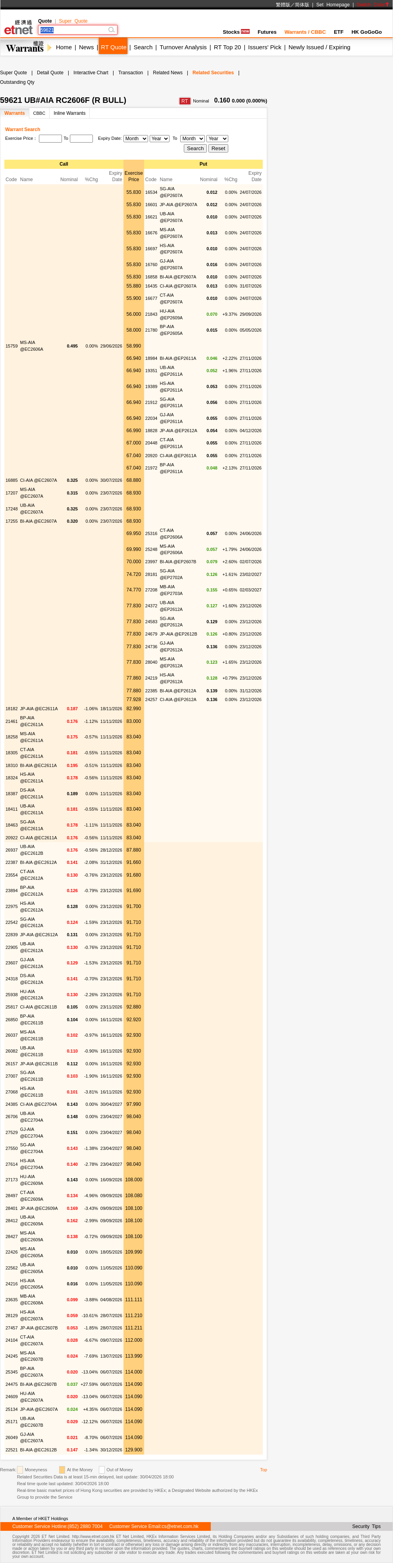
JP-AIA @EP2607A (178, 204)
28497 (12, 1195)
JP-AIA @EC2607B (39, 1327)
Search (143, 47)
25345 (12, 1372)
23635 (12, 1299)
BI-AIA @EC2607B (38, 1384)
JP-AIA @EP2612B (178, 634)
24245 (12, 1356)
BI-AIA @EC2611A (38, 765)
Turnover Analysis (183, 47)
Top (263, 1469)
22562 (12, 1267)
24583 (151, 621)
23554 (12, 875)
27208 (151, 589)
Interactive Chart (90, 72)
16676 (151, 232)
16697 (151, 248)
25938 (12, 994)
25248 (151, 549)
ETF (339, 32)
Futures (267, 32)
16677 (151, 298)
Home (64, 47)
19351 (151, 370)
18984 (151, 358)
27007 (12, 1076)
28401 (12, 1208)
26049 (12, 1437)
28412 (12, 1220)
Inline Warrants (69, 113)
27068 (12, 1092)
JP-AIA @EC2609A (39, 1208)
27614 (12, 1164)
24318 (12, 978)
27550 (12, 1148)
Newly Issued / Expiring (320, 47)
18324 (12, 777)
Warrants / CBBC (305, 32)
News (86, 47)
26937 (12, 850)
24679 (151, 634)
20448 (151, 442)
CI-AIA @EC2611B (38, 1007)
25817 (12, 1007)
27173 (12, 1179)
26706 (12, 1116)
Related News (168, 72)
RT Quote (113, 47)
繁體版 (283, 5)
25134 (12, 1409)
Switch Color (373, 5)
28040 (151, 662)
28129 (12, 1315)
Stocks (236, 32)
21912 (151, 402)
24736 (151, 646)
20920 (151, 455)
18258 (12, 736)
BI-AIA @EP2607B (178, 561)
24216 (12, 1283)
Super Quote (73, 21)
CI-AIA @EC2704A (38, 1104)
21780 (151, 330)
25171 (12, 1421)
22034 (151, 418)
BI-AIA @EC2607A (38, 521)
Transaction (130, 72)
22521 (12, 1449)
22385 (151, 690)
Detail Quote (50, 72)
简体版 (302, 5)
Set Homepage (333, 5)
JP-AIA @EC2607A (39, 1409)
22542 (12, 922)
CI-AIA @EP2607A (178, 286)
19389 (151, 386)
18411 (12, 809)
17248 (12, 508)
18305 (12, 752)
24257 (151, 699)
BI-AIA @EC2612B (38, 1449)
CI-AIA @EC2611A (38, 837)
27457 (12, 1327)
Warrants (14, 113)
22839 (12, 934)
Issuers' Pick (264, 47)
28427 (12, 1236)
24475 (12, 1384)
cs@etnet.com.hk (180, 1526)
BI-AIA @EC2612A (38, 862)
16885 (12, 480)
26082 (12, 1051)
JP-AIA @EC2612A (39, 934)
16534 (151, 192)
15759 (12, 346)
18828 (151, 430)
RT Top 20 (227, 47)
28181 (151, 574)
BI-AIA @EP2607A (178, 276)
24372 (151, 605)
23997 (151, 561)
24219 (151, 678)
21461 (12, 721)
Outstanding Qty (17, 82)
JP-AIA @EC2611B (39, 1063)
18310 (12, 765)
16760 (151, 264)
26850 (12, 1019)
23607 (12, 962)
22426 (12, 1252)
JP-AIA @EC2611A (39, 708)
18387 (12, 793)
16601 (151, 204)
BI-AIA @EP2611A (178, 358)
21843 (151, 314)
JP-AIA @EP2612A (178, 430)
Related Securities (213, 72)
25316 (151, 533)
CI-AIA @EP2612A (178, 699)
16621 (151, 216)
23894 (12, 890)
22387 (12, 862)
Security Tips (366, 1526)
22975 (12, 906)
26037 (12, 1035)
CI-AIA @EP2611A (178, 455)
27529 (12, 1132)
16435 (151, 286)
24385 (12, 1104)
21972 (151, 468)
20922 (12, 837)
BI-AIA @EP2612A (178, 690)
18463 (12, 825)
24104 (12, 1340)
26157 (12, 1063)
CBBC (39, 113)
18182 (12, 708)
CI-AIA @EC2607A (38, 480)
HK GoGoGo (366, 32)
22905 (12, 947)
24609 (12, 1396)
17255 (12, 521)
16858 (151, 276)
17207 (12, 493)
